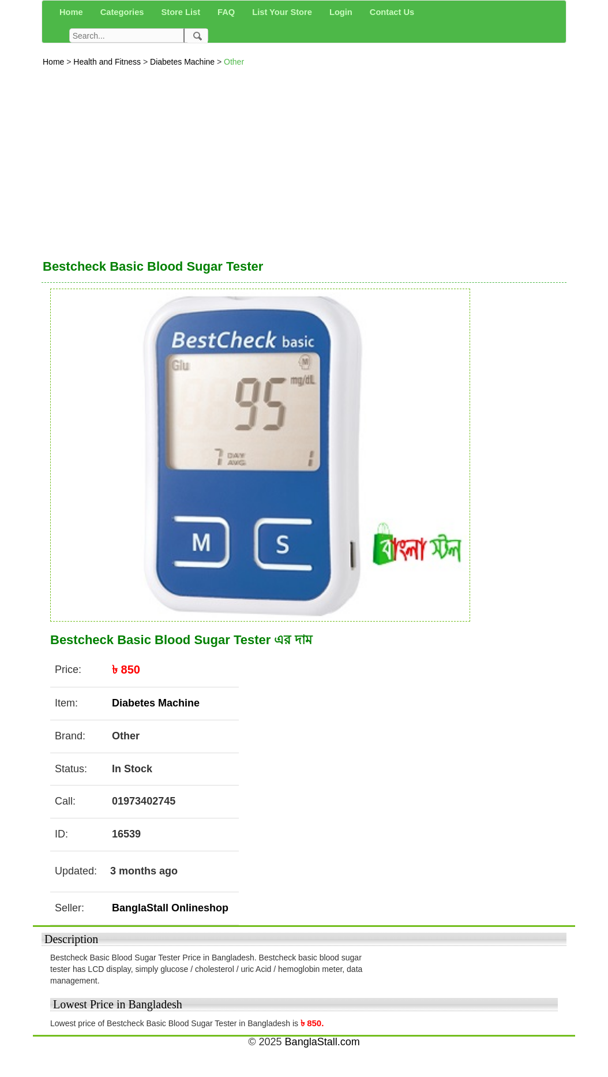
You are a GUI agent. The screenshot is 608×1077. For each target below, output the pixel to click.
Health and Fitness (108, 61)
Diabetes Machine (183, 61)
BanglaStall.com (322, 1042)
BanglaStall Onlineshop (170, 908)
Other (234, 61)
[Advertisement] (304, 160)
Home (54, 61)
